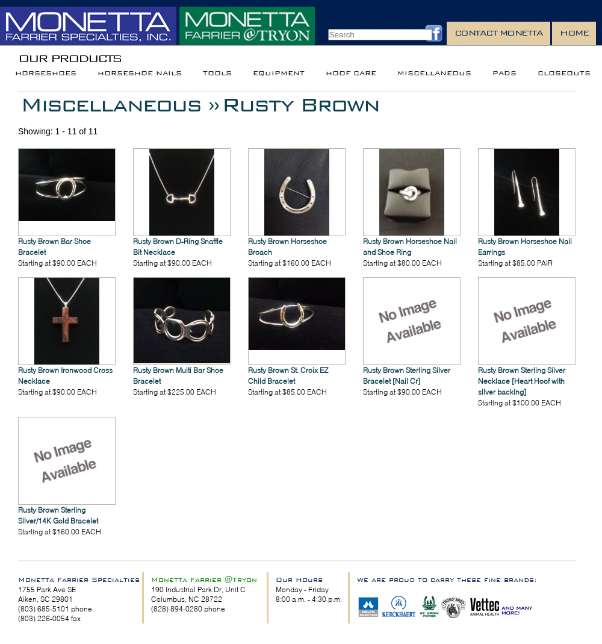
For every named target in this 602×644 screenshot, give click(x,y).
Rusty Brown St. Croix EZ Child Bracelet (288, 376)
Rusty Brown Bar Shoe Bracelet (54, 247)
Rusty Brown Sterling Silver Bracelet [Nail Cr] (406, 376)
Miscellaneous (434, 73)
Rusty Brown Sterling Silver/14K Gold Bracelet (58, 515)
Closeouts (564, 73)
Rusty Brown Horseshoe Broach (287, 247)
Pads (504, 73)
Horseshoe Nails (140, 73)
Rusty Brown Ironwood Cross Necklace (65, 376)
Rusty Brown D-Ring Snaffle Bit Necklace (178, 247)
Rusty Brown (300, 104)
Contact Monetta (499, 33)
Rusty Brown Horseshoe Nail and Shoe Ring (410, 247)
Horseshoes (45, 73)
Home (574, 33)
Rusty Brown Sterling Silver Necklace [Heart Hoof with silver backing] (521, 381)
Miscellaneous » (119, 104)
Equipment (279, 73)
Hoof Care (351, 73)
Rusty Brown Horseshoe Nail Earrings (525, 247)
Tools (217, 73)
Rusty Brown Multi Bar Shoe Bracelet (178, 376)
